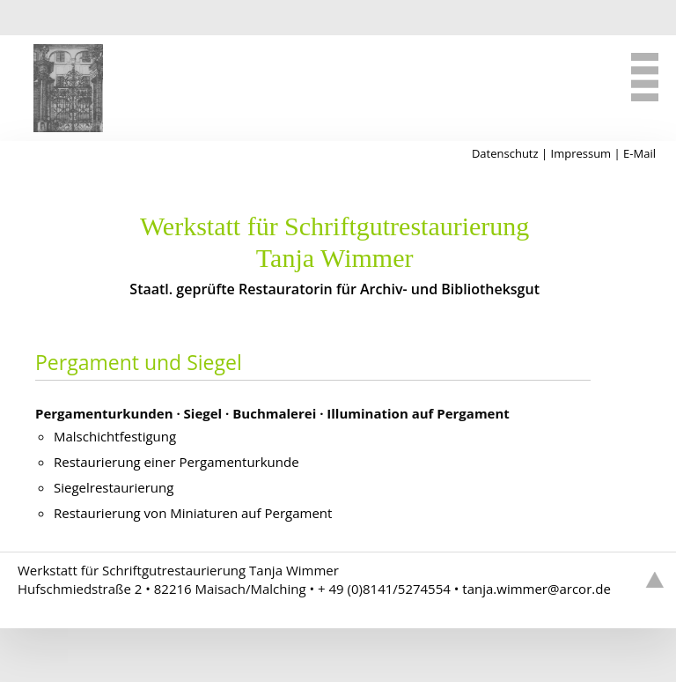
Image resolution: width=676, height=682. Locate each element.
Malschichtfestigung (115, 436)
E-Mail (639, 153)
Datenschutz (505, 153)
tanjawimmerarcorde (536, 588)
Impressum (581, 153)
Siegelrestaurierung (113, 487)
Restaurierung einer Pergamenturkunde (176, 462)
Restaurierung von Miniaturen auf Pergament (193, 513)
